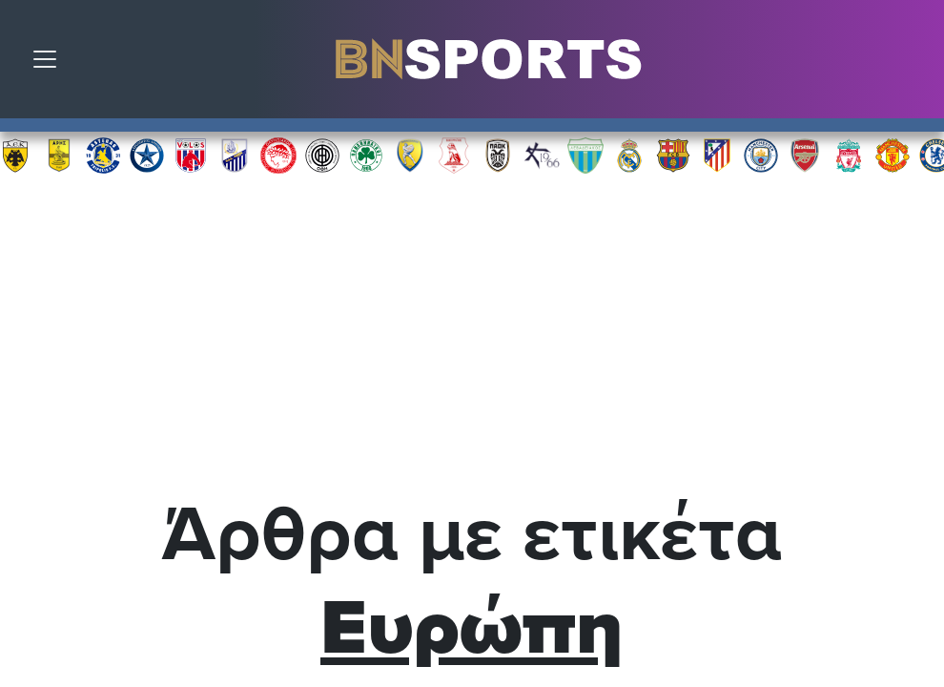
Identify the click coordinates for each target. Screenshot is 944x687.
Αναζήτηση (915, 64)
